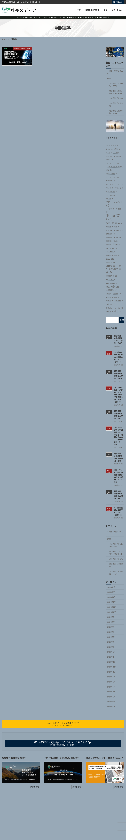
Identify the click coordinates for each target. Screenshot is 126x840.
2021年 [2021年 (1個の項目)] (109, 145)
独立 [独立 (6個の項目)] (110, 258)
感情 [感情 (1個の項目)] (108, 248)
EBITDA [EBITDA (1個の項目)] (109, 149)
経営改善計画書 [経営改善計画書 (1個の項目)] (111, 283)
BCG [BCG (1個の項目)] (115, 145)
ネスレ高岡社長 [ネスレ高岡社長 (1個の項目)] (111, 191)
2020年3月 (111, 707)
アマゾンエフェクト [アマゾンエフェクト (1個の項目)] (113, 163)
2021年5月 (111, 637)
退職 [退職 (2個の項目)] (109, 304)
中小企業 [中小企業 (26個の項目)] (113, 217)
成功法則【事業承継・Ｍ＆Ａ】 (116, 112)
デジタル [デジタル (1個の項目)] (109, 188)
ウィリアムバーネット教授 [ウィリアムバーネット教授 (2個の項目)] (114, 169)
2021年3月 (111, 647)
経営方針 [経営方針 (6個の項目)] (112, 286)
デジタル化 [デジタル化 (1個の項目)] (118, 188)
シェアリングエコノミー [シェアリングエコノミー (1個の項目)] (114, 184)
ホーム (6, 794)
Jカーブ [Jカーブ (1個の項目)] (109, 152)
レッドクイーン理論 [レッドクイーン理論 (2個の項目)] (113, 211)
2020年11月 (112, 667)
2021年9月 (111, 617)
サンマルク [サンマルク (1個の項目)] (110, 180)
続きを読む (34, 787)
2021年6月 (111, 632)
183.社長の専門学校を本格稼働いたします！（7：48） (118, 357)
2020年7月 (111, 687)
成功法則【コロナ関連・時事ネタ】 (116, 92)
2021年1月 (111, 657)
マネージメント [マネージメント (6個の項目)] (114, 204)
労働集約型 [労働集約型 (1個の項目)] (110, 233)
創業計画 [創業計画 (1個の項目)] (119, 230)
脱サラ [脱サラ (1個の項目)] (109, 293)
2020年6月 (111, 692)
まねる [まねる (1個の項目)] (119, 156)
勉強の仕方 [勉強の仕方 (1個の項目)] (110, 237)
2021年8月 (111, 622)
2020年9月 (111, 677)
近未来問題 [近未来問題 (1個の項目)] (118, 300)
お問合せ (118, 2)
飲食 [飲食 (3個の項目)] (117, 311)
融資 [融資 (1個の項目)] (116, 297)
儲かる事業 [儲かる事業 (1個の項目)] (110, 230)
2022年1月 (111, 597)
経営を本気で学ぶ (19, 794)
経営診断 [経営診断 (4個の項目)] (111, 290)
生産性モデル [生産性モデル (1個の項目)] (111, 262)
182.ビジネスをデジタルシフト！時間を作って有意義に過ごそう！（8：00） (118, 394)
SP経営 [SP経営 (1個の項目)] (116, 152)
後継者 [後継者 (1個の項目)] (109, 244)
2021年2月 (111, 652)
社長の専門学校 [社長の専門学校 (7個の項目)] (113, 271)
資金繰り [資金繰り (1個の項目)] (109, 300)
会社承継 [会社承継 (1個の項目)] (109, 226)
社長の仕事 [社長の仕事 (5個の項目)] (113, 265)
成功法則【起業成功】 (116, 104)
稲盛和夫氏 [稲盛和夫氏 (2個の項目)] (111, 276)
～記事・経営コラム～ (115, 72)
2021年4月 (111, 642)
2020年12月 (112, 662)
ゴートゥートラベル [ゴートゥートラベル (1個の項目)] (113, 177)
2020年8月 (111, 682)
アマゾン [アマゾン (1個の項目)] (109, 159)
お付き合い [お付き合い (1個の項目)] (110, 156)
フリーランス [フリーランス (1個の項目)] (111, 195)
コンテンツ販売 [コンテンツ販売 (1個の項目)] (111, 173)
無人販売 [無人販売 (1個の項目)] (109, 255)
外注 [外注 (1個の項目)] (115, 241)
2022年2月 (111, 592)
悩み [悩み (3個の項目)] (116, 244)
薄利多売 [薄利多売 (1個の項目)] (109, 297)
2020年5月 (111, 697)
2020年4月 (111, 702)
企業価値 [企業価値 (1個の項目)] (118, 223)
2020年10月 (112, 672)
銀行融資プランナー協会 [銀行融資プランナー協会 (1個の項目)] (114, 308)
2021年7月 (111, 627)
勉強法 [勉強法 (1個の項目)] (119, 237)
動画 (109, 78)
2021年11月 (112, 607)
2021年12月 (112, 602)
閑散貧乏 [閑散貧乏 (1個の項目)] (109, 311)
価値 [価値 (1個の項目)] (116, 226)
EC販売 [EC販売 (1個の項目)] (117, 149)
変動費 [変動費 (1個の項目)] (109, 241)
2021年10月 (112, 612)
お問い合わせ (55, 794)
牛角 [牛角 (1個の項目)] (116, 255)
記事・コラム (42, 794)
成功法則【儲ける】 (116, 98)
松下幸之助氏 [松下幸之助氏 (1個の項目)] (111, 251)
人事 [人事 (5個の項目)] (110, 222)
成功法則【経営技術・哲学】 (116, 84)
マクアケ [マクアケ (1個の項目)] (109, 198)
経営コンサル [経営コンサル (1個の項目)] (111, 279)
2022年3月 (111, 587)
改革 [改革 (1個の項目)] (114, 248)
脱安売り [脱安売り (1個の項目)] (117, 293)
